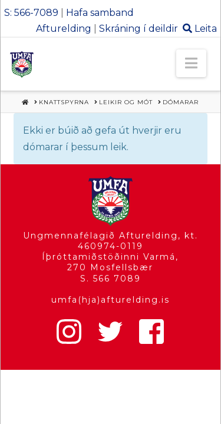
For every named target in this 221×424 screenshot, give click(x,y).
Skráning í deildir (138, 28)
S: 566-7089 (31, 12)
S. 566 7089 (110, 278)
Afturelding (63, 28)
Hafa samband (100, 12)
